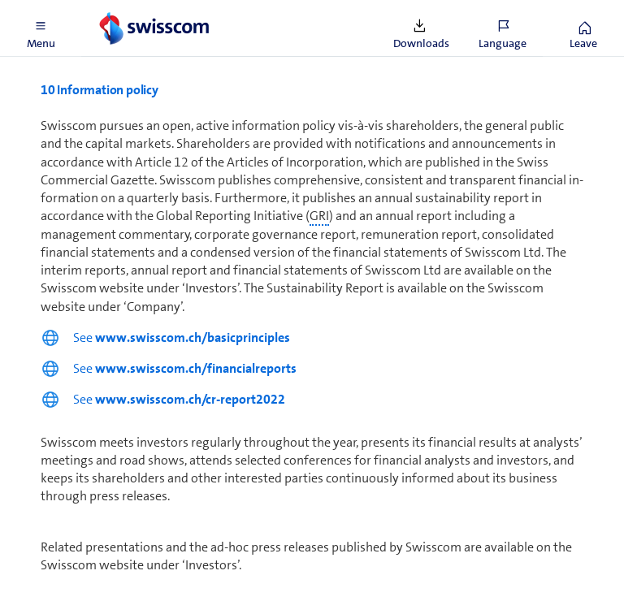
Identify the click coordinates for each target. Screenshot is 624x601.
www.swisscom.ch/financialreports (196, 368)
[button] (40, 28)
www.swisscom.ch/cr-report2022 (190, 399)
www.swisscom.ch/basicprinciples (192, 337)
